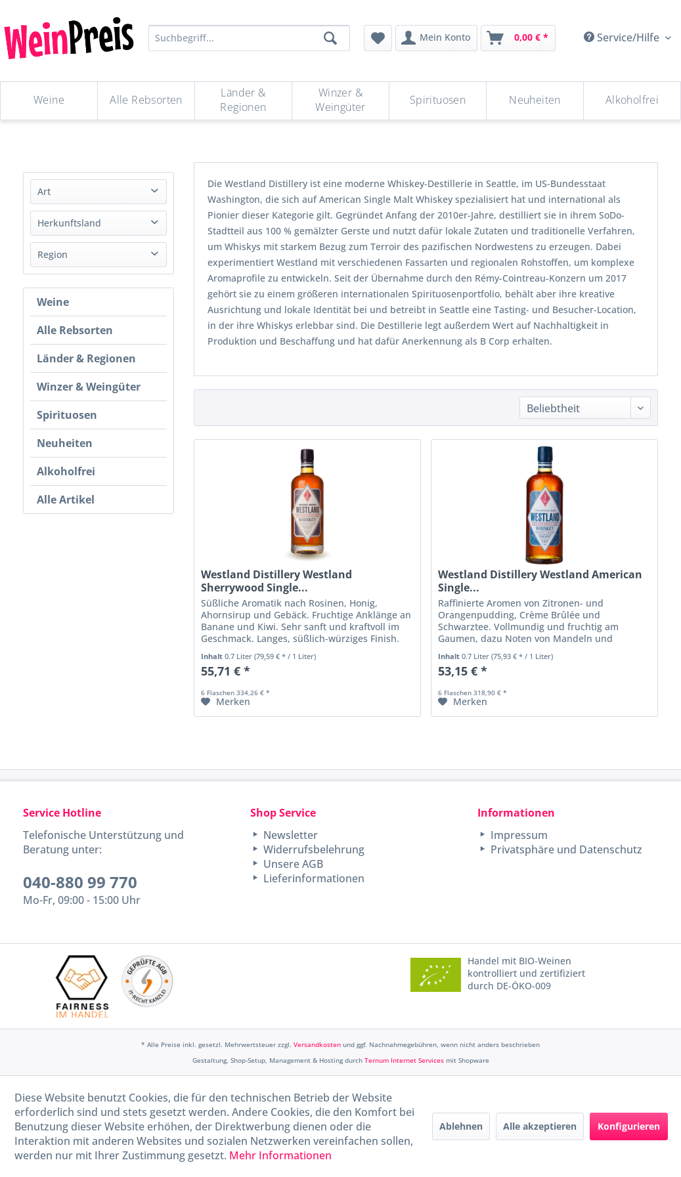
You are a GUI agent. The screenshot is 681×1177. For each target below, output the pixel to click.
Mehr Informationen (280, 1155)
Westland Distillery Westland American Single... (540, 581)
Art (44, 191)
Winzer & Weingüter (89, 386)
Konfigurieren (629, 1126)
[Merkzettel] (378, 38)
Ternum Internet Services (404, 1060)
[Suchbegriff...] (249, 38)
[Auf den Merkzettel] (225, 702)
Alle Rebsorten (75, 330)
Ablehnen (461, 1126)
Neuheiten (65, 443)
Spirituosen (67, 415)
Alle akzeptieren (540, 1126)
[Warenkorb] (518, 38)
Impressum (518, 835)
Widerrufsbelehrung (312, 849)
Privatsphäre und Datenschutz (565, 849)
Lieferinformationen (312, 878)
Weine (53, 302)
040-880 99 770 (80, 882)
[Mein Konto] (436, 38)
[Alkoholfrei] (632, 100)
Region (52, 254)
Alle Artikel (66, 499)
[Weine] (49, 100)
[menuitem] (378, 38)
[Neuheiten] (535, 100)
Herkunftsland (69, 223)
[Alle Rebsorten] (146, 100)
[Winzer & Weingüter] (340, 100)
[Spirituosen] (437, 100)
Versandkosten (317, 1044)
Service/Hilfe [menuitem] (623, 37)
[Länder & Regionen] (243, 100)
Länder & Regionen (86, 358)
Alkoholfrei (66, 471)
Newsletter (289, 835)
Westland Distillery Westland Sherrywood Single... (276, 581)
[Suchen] (330, 38)
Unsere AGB (292, 864)
